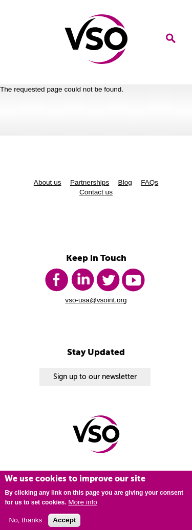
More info (82, 504)
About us (47, 182)
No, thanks (25, 522)
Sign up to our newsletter (95, 377)
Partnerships (89, 182)
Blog (125, 182)
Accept (64, 522)
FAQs (149, 182)
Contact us (96, 192)
